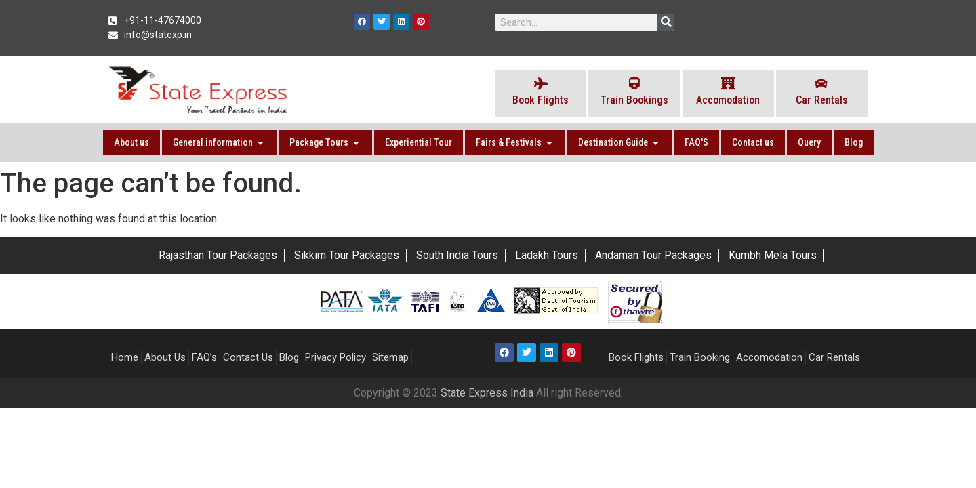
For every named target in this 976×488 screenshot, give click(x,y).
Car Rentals (834, 357)
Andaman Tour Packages (653, 255)
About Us (165, 357)
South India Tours (457, 255)
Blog (289, 357)
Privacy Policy (335, 357)
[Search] (665, 22)
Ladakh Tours (546, 255)
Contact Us (248, 357)
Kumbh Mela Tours (773, 255)
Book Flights (636, 357)
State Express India (488, 392)
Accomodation (769, 357)
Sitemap (390, 357)
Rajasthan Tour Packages (218, 255)
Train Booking (700, 357)
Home (124, 357)
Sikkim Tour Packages (346, 255)
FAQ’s (204, 357)
